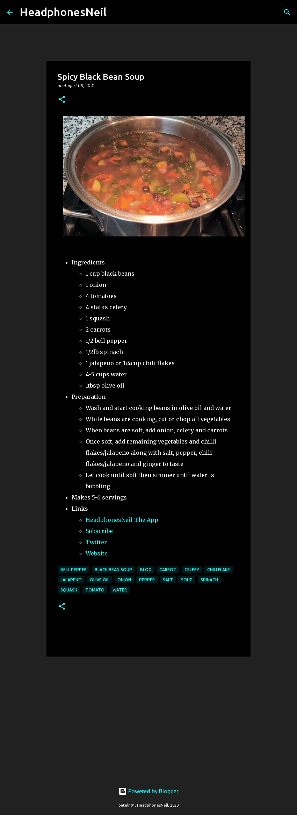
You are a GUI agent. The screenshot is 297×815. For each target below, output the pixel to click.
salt (168, 579)
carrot (167, 569)
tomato (94, 590)
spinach (209, 579)
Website (97, 553)
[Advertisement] (148, 716)
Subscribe (99, 530)
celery (191, 569)
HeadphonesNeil (63, 12)
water (120, 590)
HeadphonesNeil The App (122, 519)
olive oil (99, 579)
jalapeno (71, 579)
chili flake (218, 569)
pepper (147, 579)
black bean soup (113, 569)
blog (145, 569)
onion (124, 579)
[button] (62, 100)
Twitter (96, 542)
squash (68, 590)
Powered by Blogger (148, 791)
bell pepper (73, 569)
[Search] (116, 12)
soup (187, 579)
